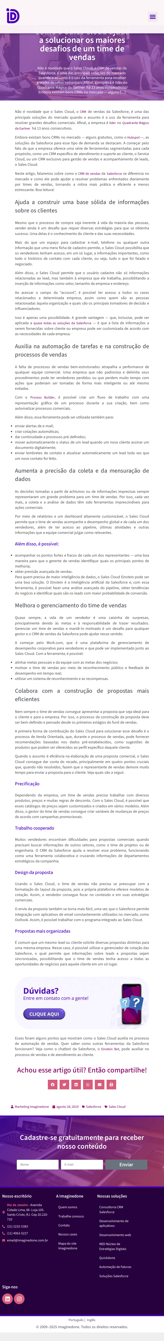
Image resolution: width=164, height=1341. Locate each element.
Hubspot (134, 146)
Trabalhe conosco (71, 1225)
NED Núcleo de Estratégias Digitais (112, 1255)
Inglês (91, 1328)
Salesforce (114, 182)
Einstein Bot (110, 1057)
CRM (83, 120)
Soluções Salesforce (113, 1284)
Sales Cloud (117, 1115)
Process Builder (42, 406)
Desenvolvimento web (115, 1243)
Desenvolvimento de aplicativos (114, 1232)
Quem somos (67, 1215)
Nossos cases (67, 1243)
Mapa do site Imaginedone (67, 1254)
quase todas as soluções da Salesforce (62, 331)
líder (112, 131)
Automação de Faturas (115, 1275)
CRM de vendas (88, 182)
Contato (64, 1234)
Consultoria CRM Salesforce (111, 1218)
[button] (153, 17)
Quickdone (107, 1266)
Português (76, 1328)
